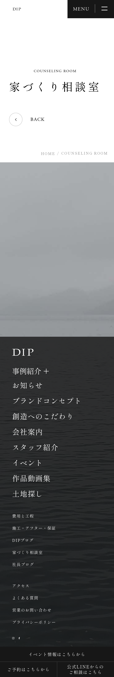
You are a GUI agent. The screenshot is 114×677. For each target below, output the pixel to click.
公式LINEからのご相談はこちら (85, 669)
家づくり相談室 (27, 552)
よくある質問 (25, 598)
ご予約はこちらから (28, 669)
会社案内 (27, 431)
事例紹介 (26, 371)
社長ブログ (23, 564)
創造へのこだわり (43, 416)
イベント (27, 462)
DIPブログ (23, 540)
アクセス (21, 586)
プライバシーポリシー (34, 622)
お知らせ (27, 385)
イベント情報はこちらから (57, 654)
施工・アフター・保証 (34, 528)
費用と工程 (23, 516)
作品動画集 (31, 478)
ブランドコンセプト (47, 400)
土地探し (27, 493)
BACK (27, 119)
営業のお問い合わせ (32, 610)
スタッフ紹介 (35, 447)
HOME (48, 153)
